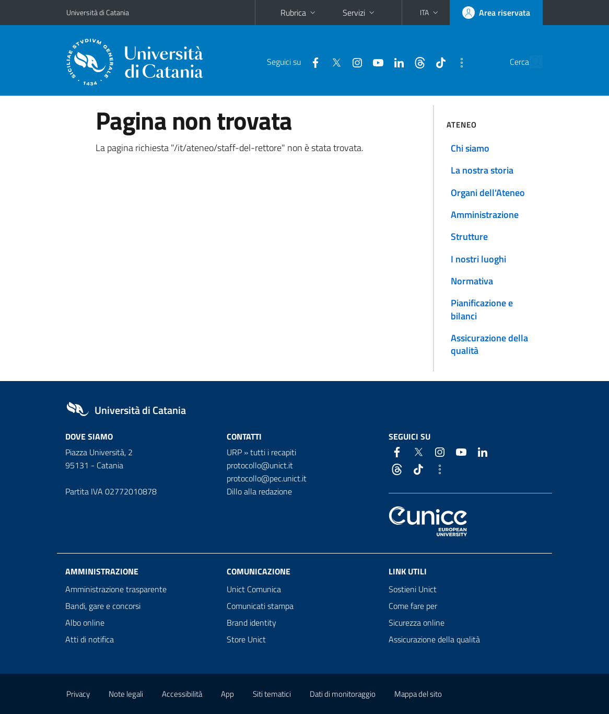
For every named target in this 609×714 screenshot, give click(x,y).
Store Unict (246, 639)
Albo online (84, 622)
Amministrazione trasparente (116, 589)
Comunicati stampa (260, 606)
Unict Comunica (254, 589)
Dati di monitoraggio (343, 694)
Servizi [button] (360, 12)
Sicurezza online (416, 622)
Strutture (469, 236)
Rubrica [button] (299, 12)
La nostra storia (482, 170)
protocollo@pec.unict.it (267, 478)
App (227, 694)
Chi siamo (470, 148)
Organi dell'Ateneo (488, 193)
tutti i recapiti (273, 452)
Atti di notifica (89, 639)
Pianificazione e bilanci (482, 309)
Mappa (418, 694)
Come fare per (413, 606)
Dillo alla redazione (259, 491)
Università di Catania (97, 12)
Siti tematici (272, 694)
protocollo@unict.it (260, 465)
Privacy (78, 694)
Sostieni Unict (413, 589)
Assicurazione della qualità (489, 344)
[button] (430, 13)
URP (234, 452)
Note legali (126, 694)
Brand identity (251, 622)
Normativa (472, 281)
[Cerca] (532, 62)
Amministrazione (485, 215)
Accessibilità (182, 694)
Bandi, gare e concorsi (102, 606)
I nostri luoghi (478, 259)
